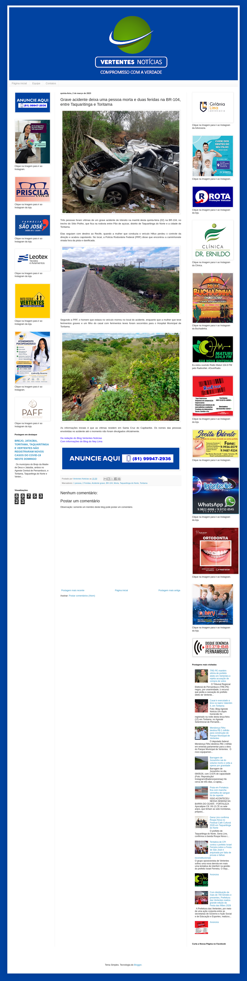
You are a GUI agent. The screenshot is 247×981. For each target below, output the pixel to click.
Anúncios (214, 874)
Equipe (36, 83)
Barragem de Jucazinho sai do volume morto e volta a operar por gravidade (221, 761)
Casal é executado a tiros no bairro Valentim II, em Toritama (221, 703)
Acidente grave (98, 483)
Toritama (143, 483)
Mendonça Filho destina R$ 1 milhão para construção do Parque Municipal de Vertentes (220, 733)
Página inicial (19, 83)
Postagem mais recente (72, 590)
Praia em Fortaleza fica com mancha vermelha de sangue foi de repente (220, 791)
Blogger (138, 965)
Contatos (51, 83)
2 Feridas (87, 483)
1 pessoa (77, 483)
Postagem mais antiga (169, 590)
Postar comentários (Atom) (82, 595)
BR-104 (109, 483)
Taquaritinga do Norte (129, 483)
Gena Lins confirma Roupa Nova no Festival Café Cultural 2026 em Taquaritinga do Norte (220, 822)
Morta (116, 483)
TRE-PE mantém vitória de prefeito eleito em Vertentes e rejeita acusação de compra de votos (220, 676)
